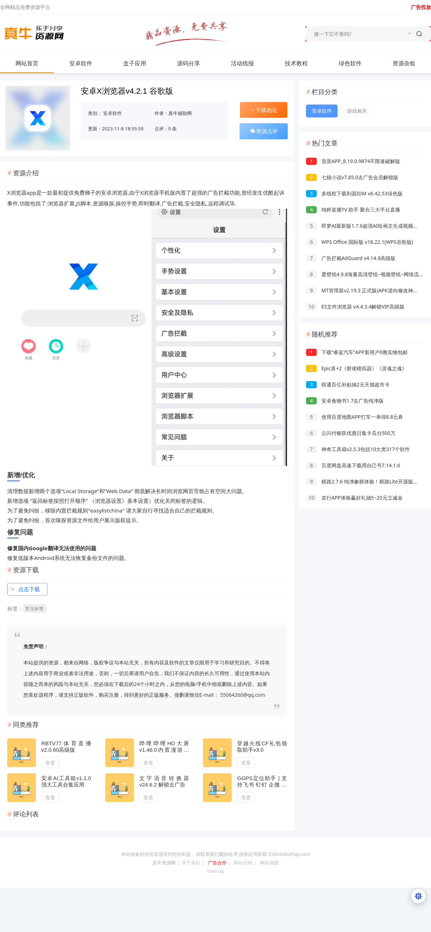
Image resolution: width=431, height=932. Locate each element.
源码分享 (188, 63)
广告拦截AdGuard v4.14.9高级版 (350, 258)
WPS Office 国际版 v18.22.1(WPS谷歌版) (359, 241)
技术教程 (296, 63)
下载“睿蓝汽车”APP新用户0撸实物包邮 (357, 352)
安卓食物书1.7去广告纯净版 (345, 400)
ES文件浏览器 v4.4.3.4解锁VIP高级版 (355, 306)
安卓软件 (88, 63)
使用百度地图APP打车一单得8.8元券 (354, 416)
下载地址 (263, 109)
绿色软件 (350, 63)
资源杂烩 (404, 63)
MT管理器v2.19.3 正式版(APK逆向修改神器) (363, 290)
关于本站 (191, 862)
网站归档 (243, 862)
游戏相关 (357, 110)
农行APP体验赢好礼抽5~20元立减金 (354, 497)
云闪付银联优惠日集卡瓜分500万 (350, 433)
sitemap (215, 871)
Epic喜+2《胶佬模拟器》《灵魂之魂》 (356, 368)
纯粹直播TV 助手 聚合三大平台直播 (353, 209)
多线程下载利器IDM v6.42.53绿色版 (354, 193)
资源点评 (264, 131)
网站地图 (269, 862)
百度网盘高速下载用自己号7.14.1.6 (353, 465)
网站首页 (26, 63)
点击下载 (25, 589)
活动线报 (242, 63)
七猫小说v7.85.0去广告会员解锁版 (352, 177)
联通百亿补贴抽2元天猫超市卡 (348, 384)
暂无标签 (34, 608)
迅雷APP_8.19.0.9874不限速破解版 (353, 161)
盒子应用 (134, 63)
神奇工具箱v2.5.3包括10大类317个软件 (358, 449)
